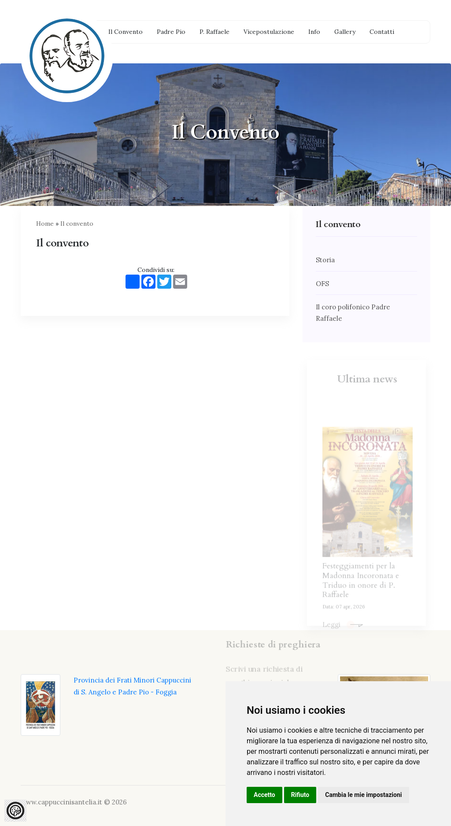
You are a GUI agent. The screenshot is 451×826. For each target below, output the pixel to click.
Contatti (382, 32)
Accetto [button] (264, 794)
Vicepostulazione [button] (269, 32)
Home (45, 224)
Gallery (344, 32)
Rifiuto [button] (300, 794)
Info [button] (314, 32)
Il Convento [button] (125, 32)
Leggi (342, 638)
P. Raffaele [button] (214, 32)
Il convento (76, 224)
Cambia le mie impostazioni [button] (363, 794)
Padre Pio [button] (171, 32)
